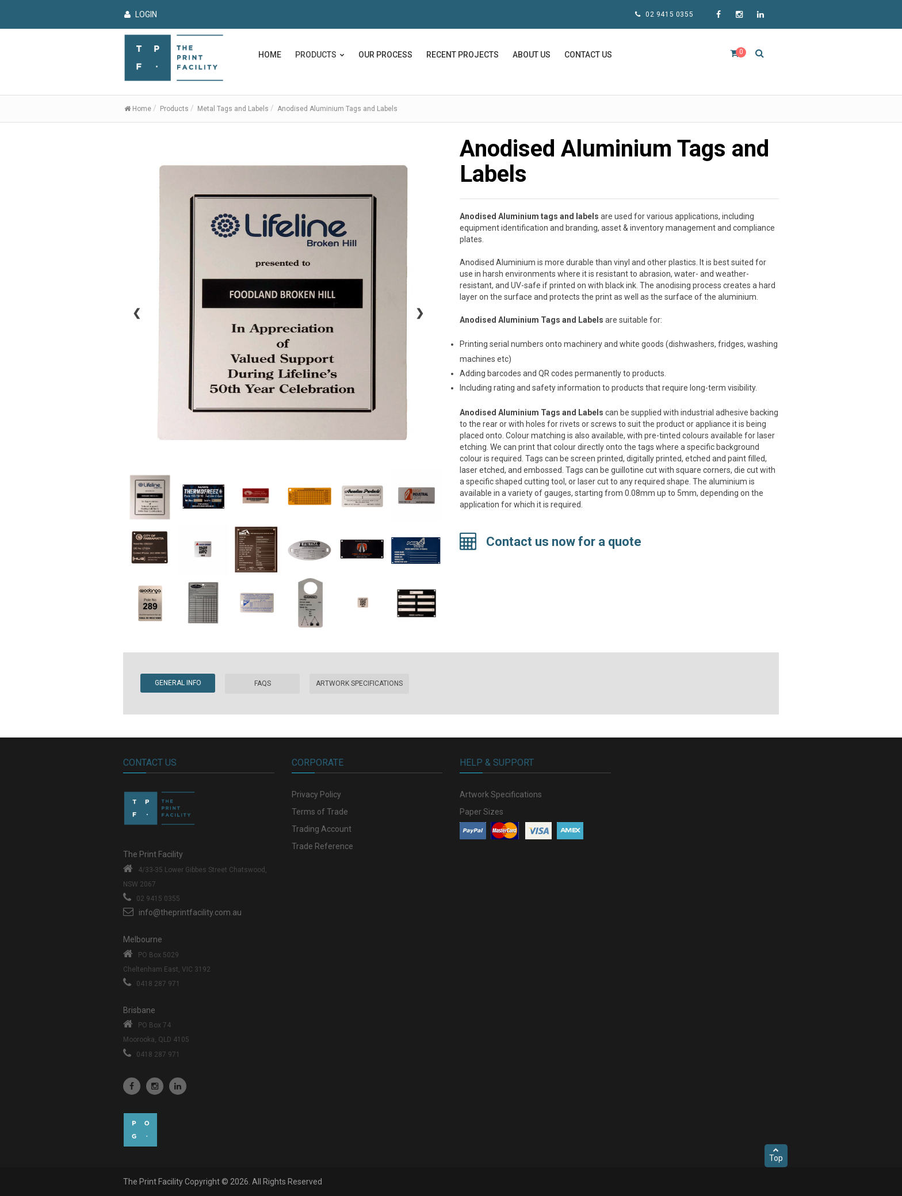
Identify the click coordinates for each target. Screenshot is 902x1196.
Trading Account (321, 829)
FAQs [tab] (262, 683)
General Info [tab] (178, 683)
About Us (532, 54)
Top (776, 1155)
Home (269, 54)
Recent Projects (462, 54)
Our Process (385, 54)
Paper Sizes (481, 811)
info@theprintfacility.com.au (190, 912)
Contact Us (588, 54)
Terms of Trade (320, 811)
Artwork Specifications (501, 794)
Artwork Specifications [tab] (359, 683)
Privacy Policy (316, 794)
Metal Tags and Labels (233, 109)
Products (174, 109)
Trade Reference (322, 846)
